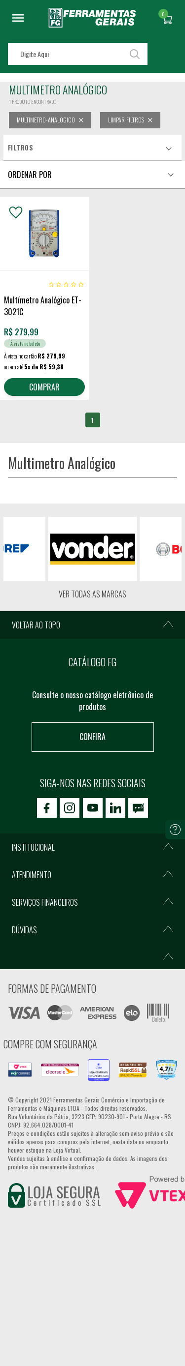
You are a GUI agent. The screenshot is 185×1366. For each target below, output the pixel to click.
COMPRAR (44, 387)
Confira (92, 736)
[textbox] (78, 54)
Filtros (20, 147)
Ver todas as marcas (92, 594)
